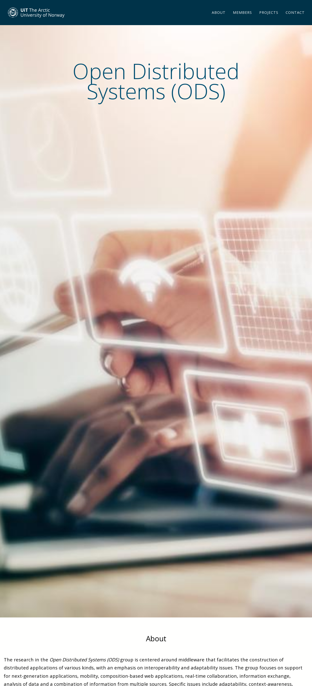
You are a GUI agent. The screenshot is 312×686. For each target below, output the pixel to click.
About (219, 18)
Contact (295, 18)
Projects (268, 18)
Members (242, 18)
